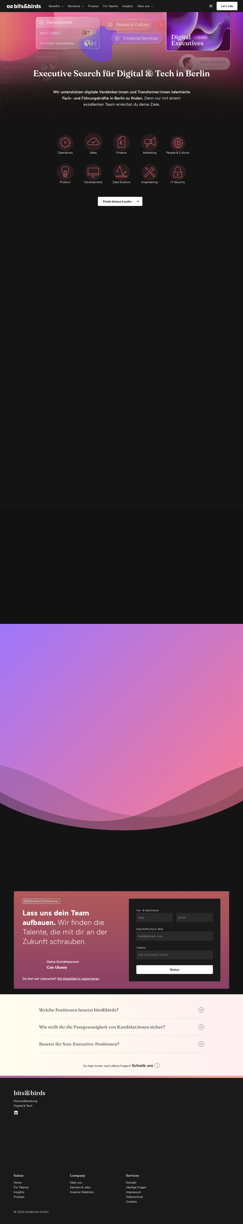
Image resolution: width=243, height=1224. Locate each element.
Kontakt (131, 1182)
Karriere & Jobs (80, 1187)
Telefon (141, 947)
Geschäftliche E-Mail (149, 929)
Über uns (76, 1182)
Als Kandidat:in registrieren (78, 979)
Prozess (19, 1197)
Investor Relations (82, 1192)
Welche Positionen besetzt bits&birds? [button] (121, 1010)
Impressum (133, 1192)
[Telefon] (174, 955)
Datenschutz (134, 1197)
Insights (19, 1192)
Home (18, 1182)
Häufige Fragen (136, 1187)
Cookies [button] (131, 1201)
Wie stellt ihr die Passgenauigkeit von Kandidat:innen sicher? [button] (121, 1027)
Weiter (175, 969)
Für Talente (21, 1187)
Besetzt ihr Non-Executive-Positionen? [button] (121, 1044)
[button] (120, 201)
